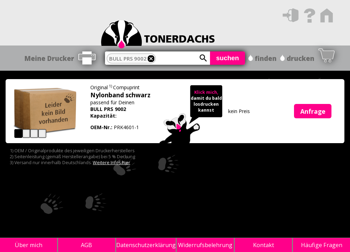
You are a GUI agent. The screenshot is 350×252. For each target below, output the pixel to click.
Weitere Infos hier (111, 163)
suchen (227, 58)
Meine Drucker (49, 58)
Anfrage (313, 111)
